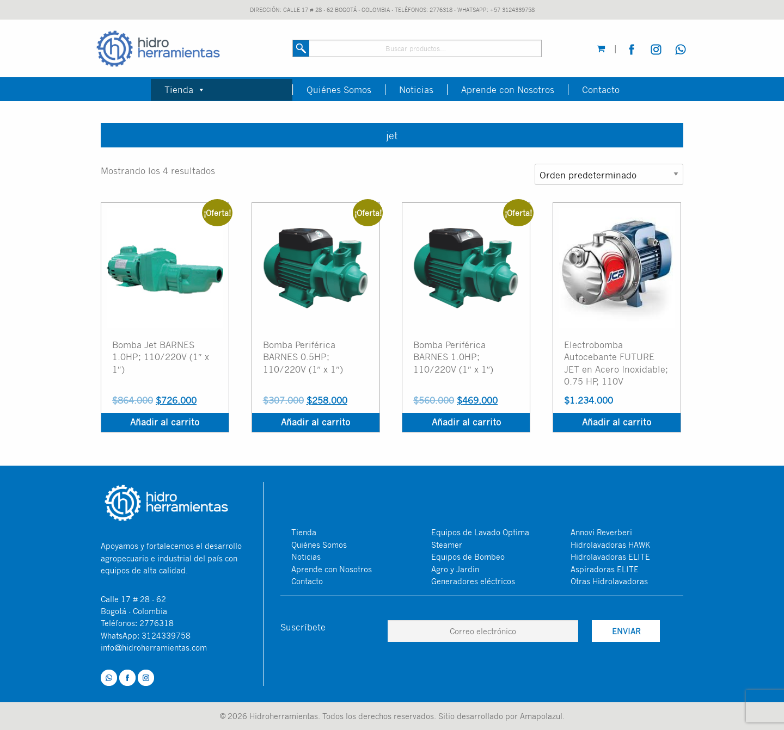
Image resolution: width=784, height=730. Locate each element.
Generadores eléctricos (473, 581)
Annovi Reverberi (601, 532)
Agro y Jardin (455, 569)
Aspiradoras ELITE (605, 569)
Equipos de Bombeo (468, 556)
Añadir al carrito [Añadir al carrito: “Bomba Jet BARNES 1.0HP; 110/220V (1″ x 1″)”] (164, 422)
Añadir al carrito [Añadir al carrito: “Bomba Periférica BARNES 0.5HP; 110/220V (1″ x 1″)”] (315, 422)
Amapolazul (541, 715)
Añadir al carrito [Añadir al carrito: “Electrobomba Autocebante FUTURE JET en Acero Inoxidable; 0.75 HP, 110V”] (616, 422)
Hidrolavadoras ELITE (610, 556)
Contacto (601, 89)
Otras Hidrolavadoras (609, 581)
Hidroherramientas (283, 715)
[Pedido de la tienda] (609, 174)
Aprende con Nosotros (507, 89)
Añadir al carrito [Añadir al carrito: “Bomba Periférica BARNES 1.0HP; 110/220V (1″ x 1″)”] (466, 422)
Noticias (416, 89)
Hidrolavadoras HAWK (610, 544)
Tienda (184, 89)
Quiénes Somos (339, 89)
